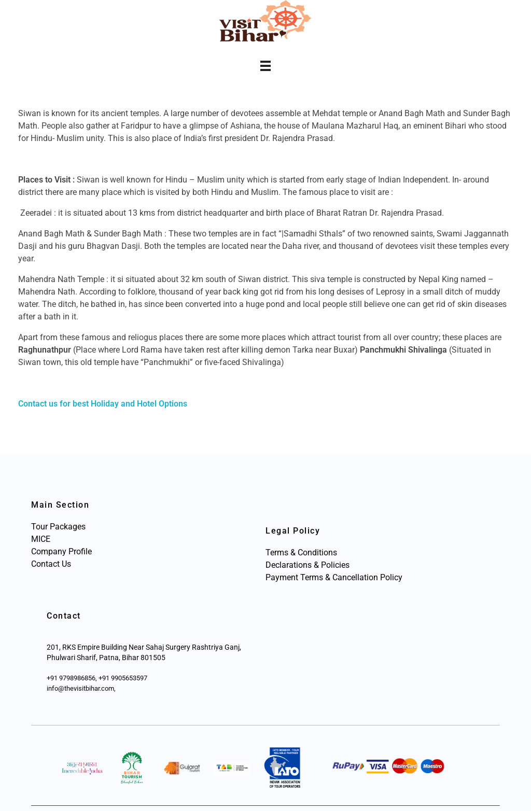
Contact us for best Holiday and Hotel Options (102, 404)
